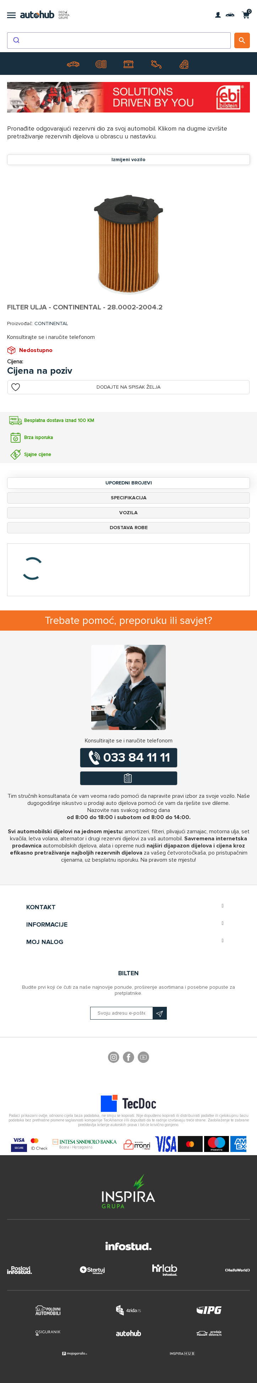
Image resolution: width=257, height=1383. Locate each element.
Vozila (128, 513)
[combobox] (119, 40)
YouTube (143, 1058)
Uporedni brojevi (128, 483)
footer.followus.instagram (113, 1058)
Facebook (128, 1058)
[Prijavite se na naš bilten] (128, 1013)
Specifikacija (129, 498)
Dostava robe (129, 528)
